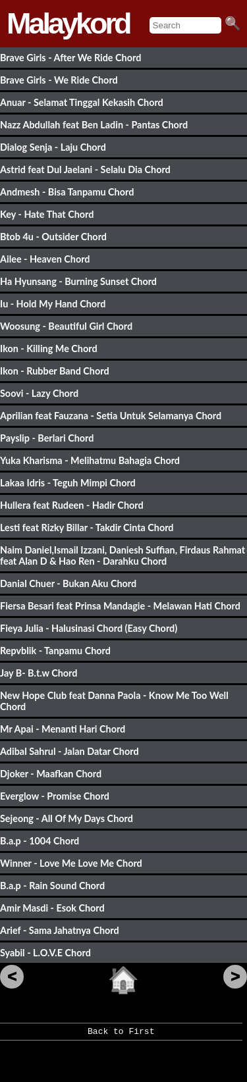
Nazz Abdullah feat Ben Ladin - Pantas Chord (94, 124)
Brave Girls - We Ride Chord (59, 80)
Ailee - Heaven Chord (45, 259)
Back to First (121, 1036)
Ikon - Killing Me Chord (48, 348)
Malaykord (68, 23)
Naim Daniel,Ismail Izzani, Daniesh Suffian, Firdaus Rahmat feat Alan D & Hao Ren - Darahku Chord (122, 555)
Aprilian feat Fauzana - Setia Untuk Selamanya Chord (110, 415)
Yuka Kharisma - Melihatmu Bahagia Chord (90, 460)
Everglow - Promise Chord (54, 796)
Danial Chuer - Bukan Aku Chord (68, 583)
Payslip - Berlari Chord (47, 438)
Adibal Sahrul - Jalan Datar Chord (69, 751)
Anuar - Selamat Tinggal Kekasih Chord (81, 102)
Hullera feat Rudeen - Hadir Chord (72, 505)
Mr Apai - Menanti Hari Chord (62, 728)
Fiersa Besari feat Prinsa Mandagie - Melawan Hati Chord (120, 605)
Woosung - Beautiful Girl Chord (66, 326)
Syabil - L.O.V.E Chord (45, 952)
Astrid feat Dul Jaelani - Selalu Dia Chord (85, 169)
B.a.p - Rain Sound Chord (52, 885)
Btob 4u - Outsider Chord (53, 236)
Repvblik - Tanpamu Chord (55, 650)
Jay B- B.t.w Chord (38, 673)
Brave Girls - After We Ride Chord (70, 57)
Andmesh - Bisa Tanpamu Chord (67, 191)
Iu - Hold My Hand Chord (52, 303)
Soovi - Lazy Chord (39, 393)
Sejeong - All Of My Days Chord (66, 818)
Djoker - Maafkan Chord (50, 773)
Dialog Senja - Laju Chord (53, 147)
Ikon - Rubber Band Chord (54, 370)
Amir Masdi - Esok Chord (52, 908)
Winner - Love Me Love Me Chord (71, 863)
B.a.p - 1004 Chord (39, 840)
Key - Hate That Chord (47, 214)
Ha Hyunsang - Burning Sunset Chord (78, 281)
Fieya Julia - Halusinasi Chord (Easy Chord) (88, 628)
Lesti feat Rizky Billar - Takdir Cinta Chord (87, 527)
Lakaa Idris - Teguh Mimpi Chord (68, 482)
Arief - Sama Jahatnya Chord (59, 930)
